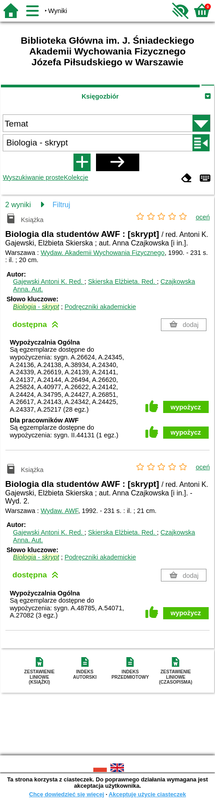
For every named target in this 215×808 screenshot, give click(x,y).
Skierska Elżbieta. (122, 281)
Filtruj (61, 205)
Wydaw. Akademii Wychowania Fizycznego (103, 252)
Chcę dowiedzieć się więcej (66, 794)
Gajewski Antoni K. (48, 281)
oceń (203, 217)
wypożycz (186, 407)
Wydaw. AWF (59, 510)
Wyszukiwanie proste (33, 177)
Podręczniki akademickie (100, 306)
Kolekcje (76, 177)
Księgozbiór (100, 96)
